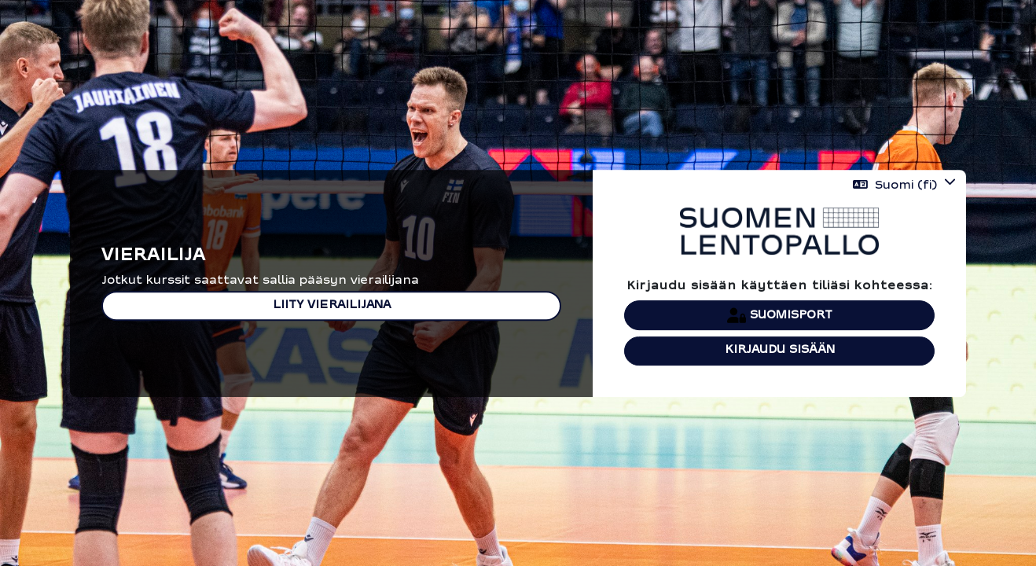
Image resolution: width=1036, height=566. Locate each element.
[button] (904, 185)
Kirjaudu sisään (780, 350)
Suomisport (779, 315)
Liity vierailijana (332, 305)
